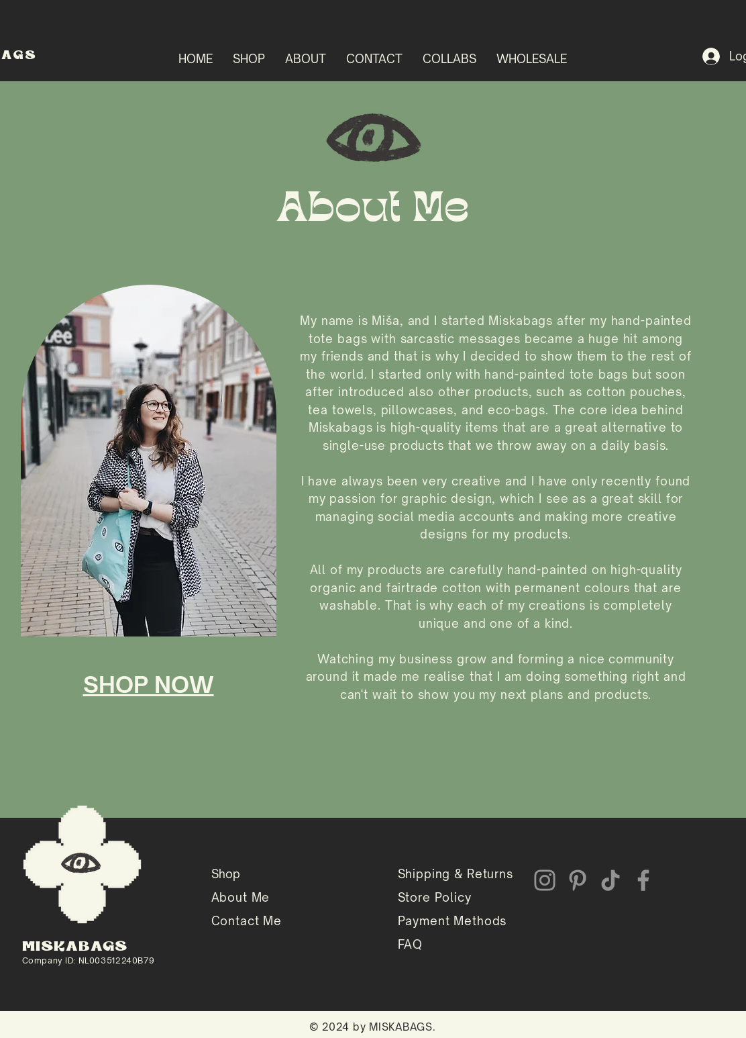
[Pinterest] (578, 880)
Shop (225, 874)
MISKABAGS (75, 947)
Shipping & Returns (455, 874)
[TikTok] (610, 880)
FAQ (410, 944)
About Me (240, 897)
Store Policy (435, 897)
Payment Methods (452, 921)
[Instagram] (545, 880)
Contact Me (246, 921)
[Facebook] (643, 880)
